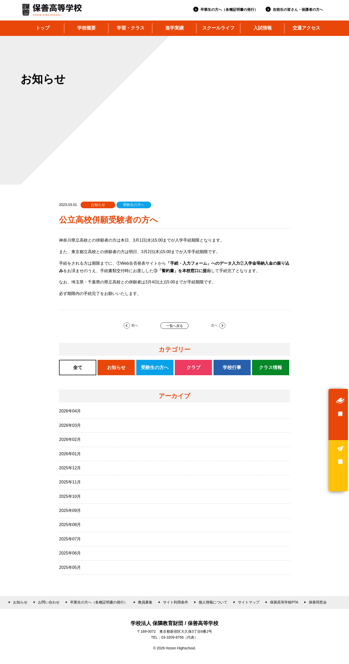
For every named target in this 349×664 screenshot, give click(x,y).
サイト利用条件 (175, 602)
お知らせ (20, 602)
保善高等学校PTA (284, 602)
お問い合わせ (49, 602)
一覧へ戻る (174, 326)
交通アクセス (306, 28)
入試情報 (262, 28)
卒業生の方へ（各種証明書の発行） (229, 9)
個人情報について (213, 602)
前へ (134, 326)
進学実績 (174, 28)
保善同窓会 (318, 602)
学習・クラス (130, 28)
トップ (43, 28)
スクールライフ (218, 28)
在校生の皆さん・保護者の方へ (298, 9)
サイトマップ (248, 602)
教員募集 (145, 602)
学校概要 (86, 28)
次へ (214, 326)
